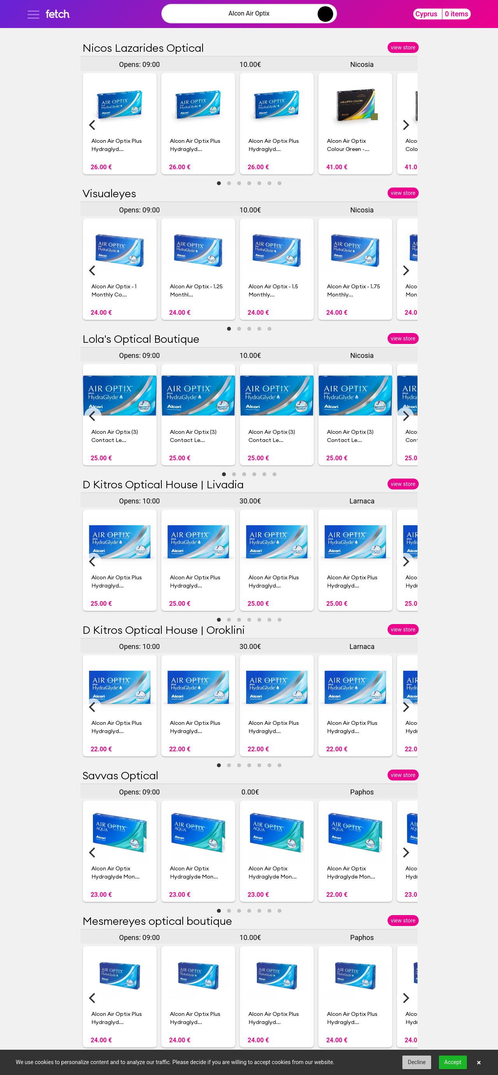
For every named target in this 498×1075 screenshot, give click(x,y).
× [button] (479, 1062)
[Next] (405, 124)
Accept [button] (452, 1062)
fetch (57, 14)
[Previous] (92, 124)
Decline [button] (417, 1062)
